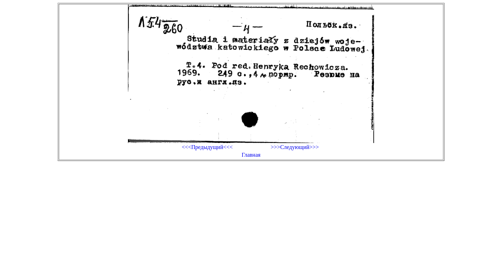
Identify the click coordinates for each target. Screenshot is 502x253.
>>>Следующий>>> (295, 147)
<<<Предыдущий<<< (207, 147)
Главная (251, 155)
